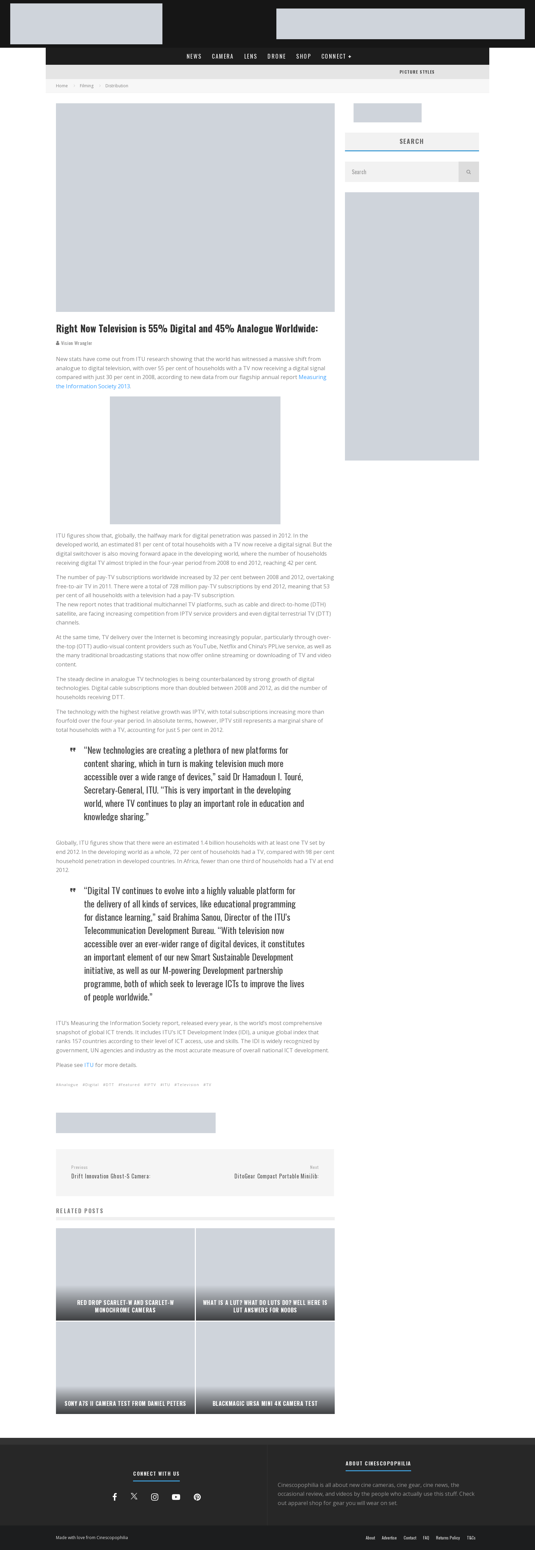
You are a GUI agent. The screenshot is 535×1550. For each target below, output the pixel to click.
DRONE (277, 56)
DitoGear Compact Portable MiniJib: (259, 1172)
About (370, 1538)
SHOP (303, 56)
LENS (251, 56)
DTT (110, 1084)
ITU (89, 1065)
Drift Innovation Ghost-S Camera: (130, 1172)
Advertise (389, 1538)
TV (209, 1084)
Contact (410, 1538)
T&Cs (471, 1538)
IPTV (151, 1084)
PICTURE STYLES (417, 72)
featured (130, 1084)
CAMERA (223, 56)
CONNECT (334, 56)
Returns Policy (448, 1538)
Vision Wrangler (74, 342)
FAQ (426, 1538)
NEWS (194, 56)
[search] (469, 172)
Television (188, 1084)
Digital (92, 1084)
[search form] (402, 172)
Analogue (68, 1084)
